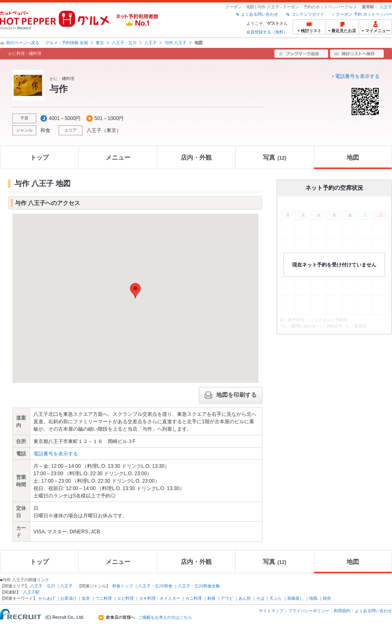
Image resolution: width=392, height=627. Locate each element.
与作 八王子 (176, 42)
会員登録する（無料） (267, 32)
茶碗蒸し (295, 598)
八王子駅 (31, 592)
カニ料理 (193, 598)
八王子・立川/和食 (155, 586)
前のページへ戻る (22, 42)
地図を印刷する (231, 395)
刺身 (211, 598)
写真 (274, 157)
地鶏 (313, 598)
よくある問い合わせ (259, 14)
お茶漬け (68, 598)
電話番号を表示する (357, 76)
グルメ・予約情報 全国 (66, 42)
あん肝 (245, 598)
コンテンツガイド (307, 14)
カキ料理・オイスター (159, 598)
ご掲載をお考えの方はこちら (165, 617)
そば (260, 598)
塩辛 (86, 598)
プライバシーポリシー (308, 610)
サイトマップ (271, 610)
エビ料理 (125, 598)
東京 (100, 42)
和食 (45, 130)
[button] (135, 290)
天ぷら (275, 598)
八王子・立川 (124, 42)
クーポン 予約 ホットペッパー (364, 14)
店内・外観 (196, 157)
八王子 (386, 7)
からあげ (46, 598)
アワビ (227, 598)
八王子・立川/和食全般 (199, 586)
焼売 (327, 598)
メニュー (118, 157)
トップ (39, 157)
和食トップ (122, 586)
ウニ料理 (103, 598)
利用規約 (342, 610)
